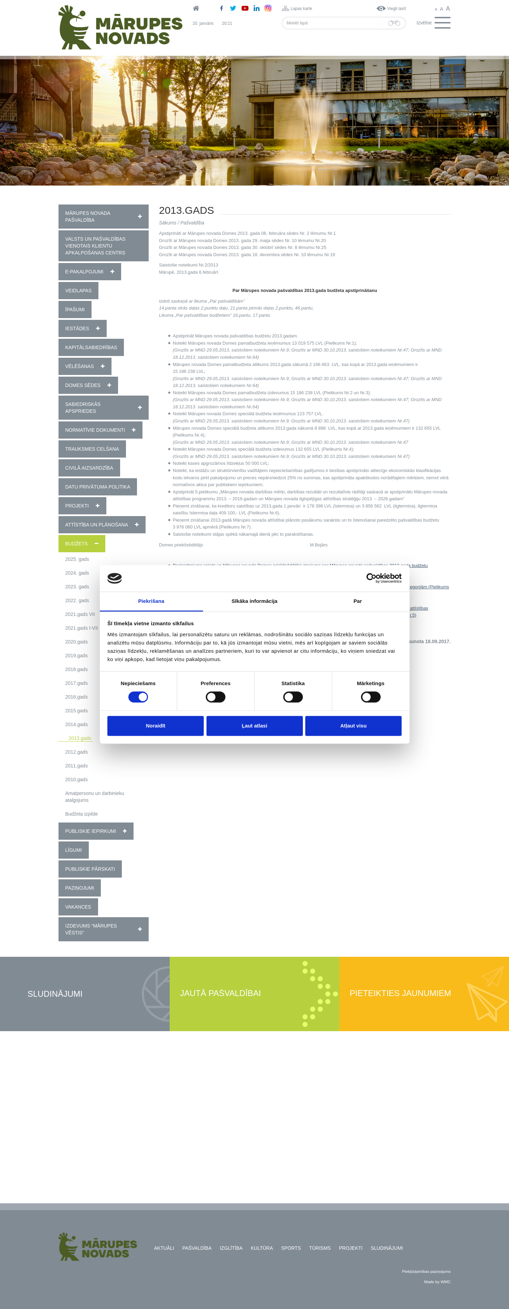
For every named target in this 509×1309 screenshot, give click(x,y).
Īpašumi (75, 309)
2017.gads (76, 683)
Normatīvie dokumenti (95, 430)
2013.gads (80, 738)
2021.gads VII (80, 614)
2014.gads (76, 724)
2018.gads (76, 669)
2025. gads (77, 559)
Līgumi (73, 850)
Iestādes (77, 328)
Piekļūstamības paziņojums (426, 1271)
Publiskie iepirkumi (90, 831)
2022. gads (77, 600)
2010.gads (76, 779)
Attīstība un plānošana (96, 524)
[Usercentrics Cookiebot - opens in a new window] (371, 578)
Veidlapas (78, 290)
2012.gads (76, 752)
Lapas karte (301, 8)
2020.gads (76, 642)
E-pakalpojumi (84, 271)
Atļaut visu (353, 726)
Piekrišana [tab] (151, 601)
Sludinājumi (55, 994)
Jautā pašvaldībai (220, 993)
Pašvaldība (192, 223)
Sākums (168, 223)
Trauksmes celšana (92, 449)
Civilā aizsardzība (89, 468)
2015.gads (76, 710)
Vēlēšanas (79, 366)
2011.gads (76, 765)
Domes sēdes (83, 385)
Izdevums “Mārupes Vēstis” (91, 929)
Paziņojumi (79, 888)
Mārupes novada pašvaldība (87, 216)
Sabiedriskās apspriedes (83, 407)
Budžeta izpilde (81, 814)
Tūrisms (320, 1248)
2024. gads (77, 573)
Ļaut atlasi (254, 726)
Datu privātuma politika (97, 487)
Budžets (76, 543)
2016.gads (76, 697)
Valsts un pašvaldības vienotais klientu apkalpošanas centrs (95, 245)
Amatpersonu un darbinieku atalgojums (94, 796)
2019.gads (76, 655)
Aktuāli (164, 1248)
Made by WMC (437, 1281)
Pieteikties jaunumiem (400, 993)
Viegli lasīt (396, 8)
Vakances (78, 907)
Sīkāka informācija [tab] (255, 601)
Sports (291, 1248)
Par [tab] (357, 601)
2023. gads (77, 586)
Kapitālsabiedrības (91, 347)
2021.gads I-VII (81, 628)
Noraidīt (156, 726)
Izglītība (231, 1248)
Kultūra (262, 1248)
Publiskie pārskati (90, 869)
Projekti (77, 506)
